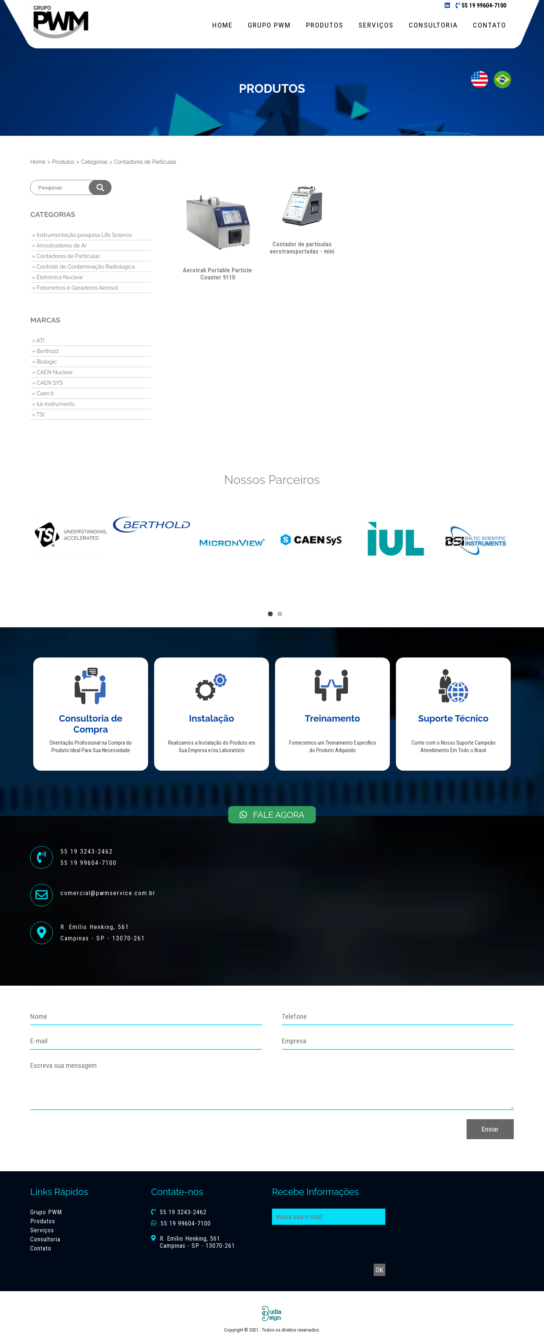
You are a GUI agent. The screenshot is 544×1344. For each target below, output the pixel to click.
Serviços (376, 25)
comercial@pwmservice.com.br (108, 893)
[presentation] (401, 1134)
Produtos (324, 25)
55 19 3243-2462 (183, 1212)
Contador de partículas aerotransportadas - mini (302, 248)
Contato (489, 25)
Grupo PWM (269, 25)
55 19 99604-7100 (484, 5)
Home (222, 25)
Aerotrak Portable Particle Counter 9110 (217, 274)
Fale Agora (272, 815)
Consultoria (433, 25)
